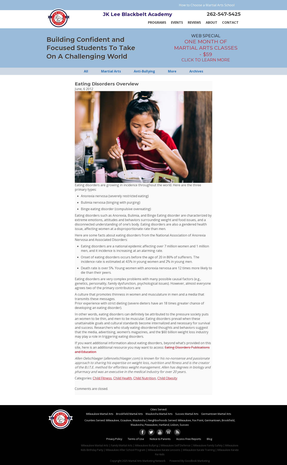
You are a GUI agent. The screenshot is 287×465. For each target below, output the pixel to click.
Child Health (122, 378)
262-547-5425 (224, 14)
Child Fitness (102, 378)
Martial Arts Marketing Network (147, 461)
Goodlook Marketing (197, 461)
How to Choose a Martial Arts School (206, 5)
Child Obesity (167, 378)
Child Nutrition (144, 378)
